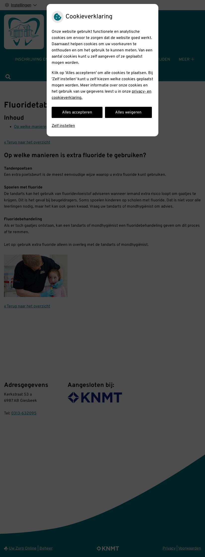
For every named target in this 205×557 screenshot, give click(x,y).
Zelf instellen (63, 125)
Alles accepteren (77, 112)
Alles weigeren (128, 112)
